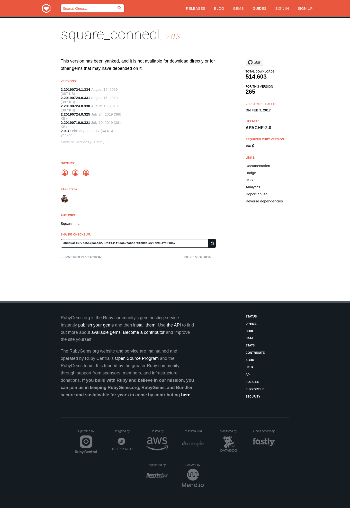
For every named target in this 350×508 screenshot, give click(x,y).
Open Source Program (137, 358)
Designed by (123, 431)
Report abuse (257, 194)
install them (144, 325)
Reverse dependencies (264, 201)
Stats (250, 345)
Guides (259, 8)
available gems (106, 332)
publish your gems (96, 325)
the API (174, 325)
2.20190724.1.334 (75, 89)
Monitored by (229, 431)
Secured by (194, 465)
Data (249, 338)
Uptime (251, 324)
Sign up (305, 8)
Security (253, 396)
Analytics (253, 187)
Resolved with (194, 431)
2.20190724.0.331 (75, 98)
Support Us (255, 389)
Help (249, 367)
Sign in (282, 8)
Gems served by (264, 431)
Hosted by (159, 431)
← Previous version (81, 257)
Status (251, 316)
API (248, 374)
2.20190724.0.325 (75, 114)
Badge (251, 173)
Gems (238, 8)
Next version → (200, 257)
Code (250, 331)
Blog (219, 8)
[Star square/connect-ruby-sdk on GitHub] (254, 62)
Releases (195, 8)
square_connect (111, 34)
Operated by (87, 432)
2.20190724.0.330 (75, 106)
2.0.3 (65, 131)
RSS (249, 180)
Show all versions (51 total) (83, 142)
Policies (252, 382)
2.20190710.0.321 (75, 122)
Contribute (255, 352)
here (185, 394)
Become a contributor (144, 332)
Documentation (258, 166)
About (251, 360)
